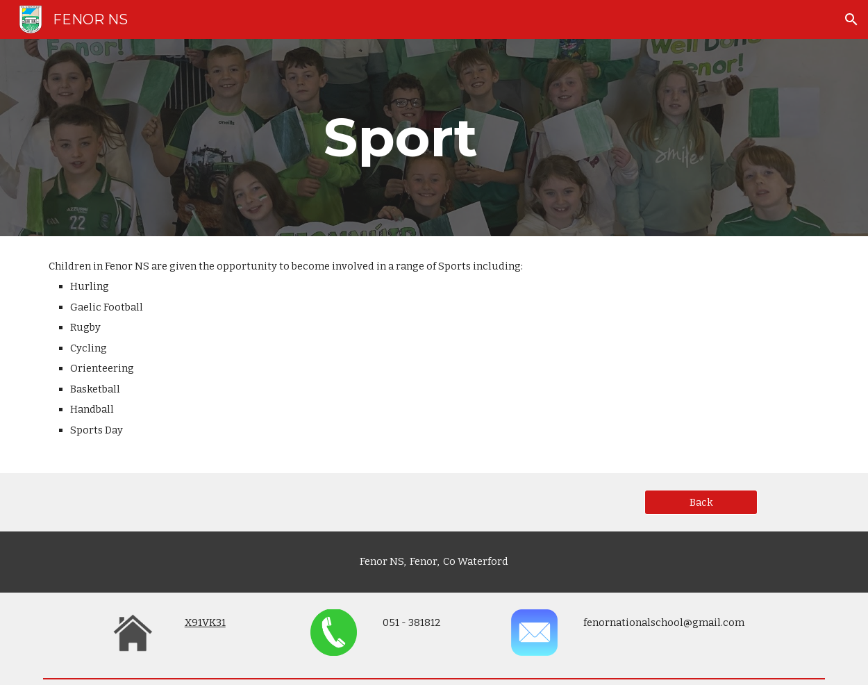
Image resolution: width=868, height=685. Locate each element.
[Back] (701, 502)
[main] (400, 137)
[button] (851, 19)
